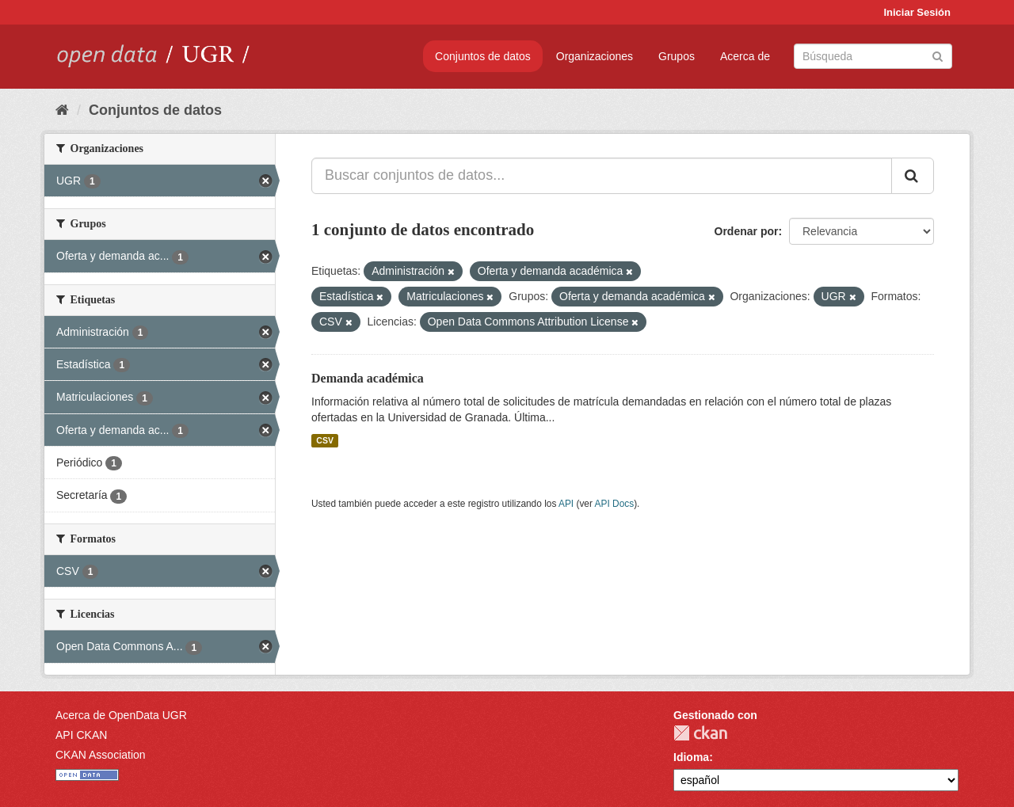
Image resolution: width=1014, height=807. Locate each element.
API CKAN (81, 735)
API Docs (615, 503)
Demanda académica (367, 378)
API (566, 503)
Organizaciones (594, 56)
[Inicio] (62, 110)
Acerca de (745, 56)
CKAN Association (100, 754)
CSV (325, 440)
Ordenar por (747, 231)
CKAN (700, 733)
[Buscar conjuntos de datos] (873, 56)
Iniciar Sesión (917, 12)
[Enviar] (937, 55)
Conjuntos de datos (483, 56)
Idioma (691, 757)
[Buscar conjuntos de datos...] (601, 176)
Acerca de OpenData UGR (121, 715)
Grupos (676, 56)
